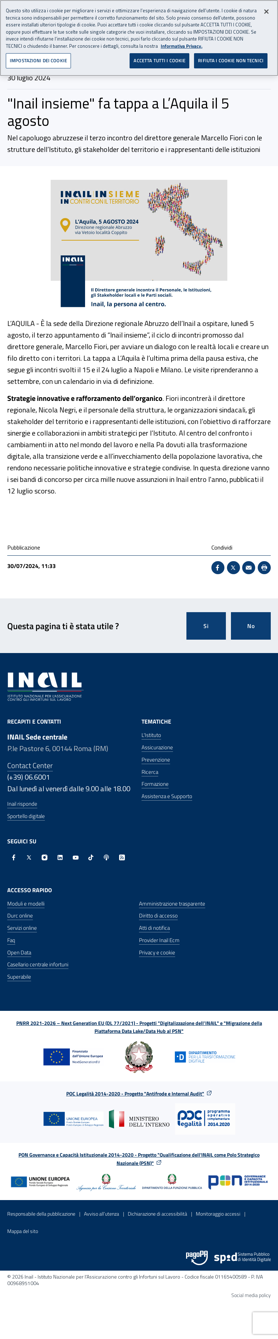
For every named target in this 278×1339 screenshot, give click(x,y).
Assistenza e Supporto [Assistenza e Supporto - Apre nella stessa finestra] (167, 796)
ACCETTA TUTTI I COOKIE (159, 55)
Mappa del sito (22, 1231)
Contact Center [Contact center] (30, 765)
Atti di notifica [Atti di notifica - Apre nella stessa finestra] (154, 928)
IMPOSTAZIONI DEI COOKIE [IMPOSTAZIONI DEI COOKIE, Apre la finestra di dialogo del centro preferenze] (38, 55)
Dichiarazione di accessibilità (157, 1213)
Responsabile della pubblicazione (41, 1213)
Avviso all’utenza (101, 1213)
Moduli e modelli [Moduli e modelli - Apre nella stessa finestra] (26, 903)
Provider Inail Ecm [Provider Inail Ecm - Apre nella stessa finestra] (159, 940)
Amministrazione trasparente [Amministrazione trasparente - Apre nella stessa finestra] (172, 903)
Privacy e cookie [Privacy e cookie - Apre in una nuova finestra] (157, 952)
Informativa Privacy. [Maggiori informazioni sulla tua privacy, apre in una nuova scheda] (181, 40)
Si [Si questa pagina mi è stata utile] (206, 626)
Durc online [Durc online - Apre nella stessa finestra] (20, 915)
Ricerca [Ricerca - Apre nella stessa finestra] (150, 772)
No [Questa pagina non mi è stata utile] (251, 626)
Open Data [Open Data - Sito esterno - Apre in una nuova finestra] (19, 952)
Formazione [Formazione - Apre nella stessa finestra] (155, 784)
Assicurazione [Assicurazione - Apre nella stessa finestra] (157, 747)
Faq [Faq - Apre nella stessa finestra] (11, 940)
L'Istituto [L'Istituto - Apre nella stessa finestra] (151, 735)
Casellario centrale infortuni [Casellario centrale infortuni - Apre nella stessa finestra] (37, 964)
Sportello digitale (26, 816)
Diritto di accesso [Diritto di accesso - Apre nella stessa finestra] (158, 915)
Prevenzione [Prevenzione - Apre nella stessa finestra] (156, 759)
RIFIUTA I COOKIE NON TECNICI (231, 55)
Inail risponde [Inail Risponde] (22, 804)
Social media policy (251, 1295)
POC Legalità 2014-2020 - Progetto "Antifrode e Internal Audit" (135, 1093)
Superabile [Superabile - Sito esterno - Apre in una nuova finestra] (19, 977)
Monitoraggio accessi (218, 1213)
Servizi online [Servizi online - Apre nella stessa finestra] (22, 928)
